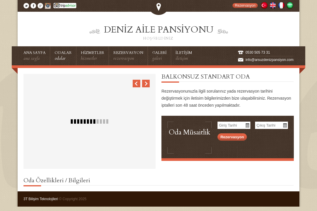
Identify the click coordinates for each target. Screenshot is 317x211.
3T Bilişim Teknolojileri (41, 199)
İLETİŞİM (184, 55)
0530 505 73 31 (257, 52)
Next (146, 83)
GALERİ (159, 55)
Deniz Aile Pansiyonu (158, 33)
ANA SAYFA (34, 55)
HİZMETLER (92, 55)
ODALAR (63, 55)
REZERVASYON (128, 55)
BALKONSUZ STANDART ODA (205, 77)
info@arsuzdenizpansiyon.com (269, 60)
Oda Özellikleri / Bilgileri (56, 180)
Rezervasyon (245, 6)
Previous (136, 83)
